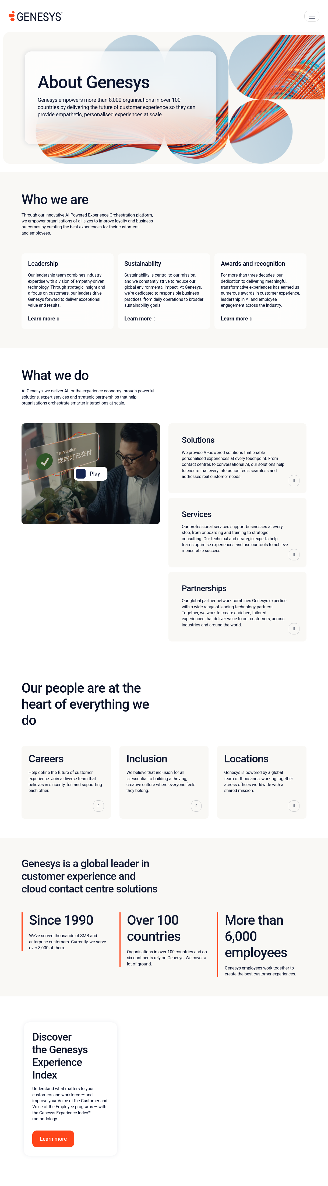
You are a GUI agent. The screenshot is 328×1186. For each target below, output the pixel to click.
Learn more (41, 318)
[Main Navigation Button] (311, 16)
